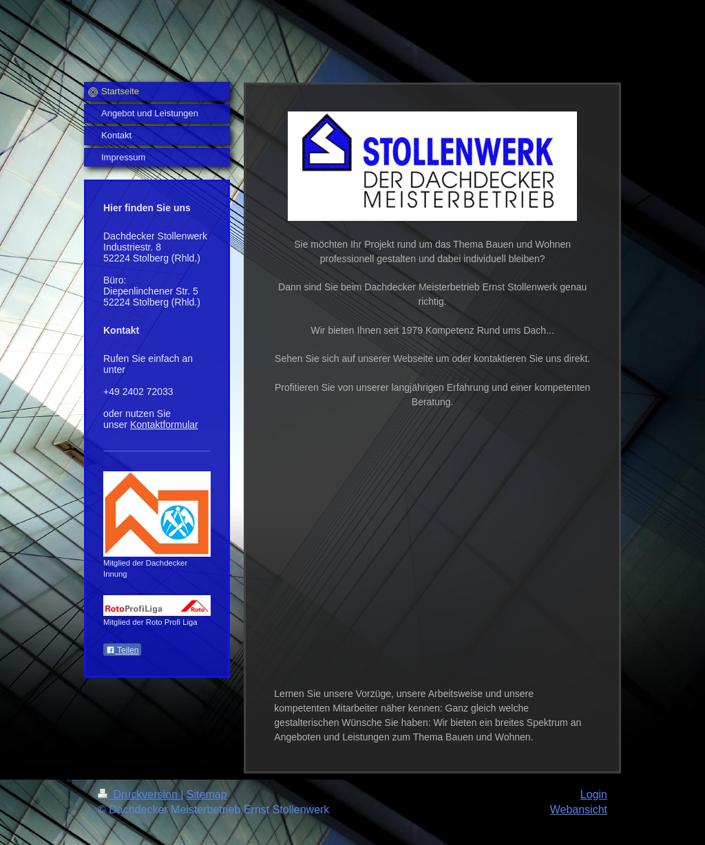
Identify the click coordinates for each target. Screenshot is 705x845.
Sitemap (207, 794)
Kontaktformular (164, 424)
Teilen (122, 650)
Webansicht (578, 809)
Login (593, 794)
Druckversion (139, 794)
